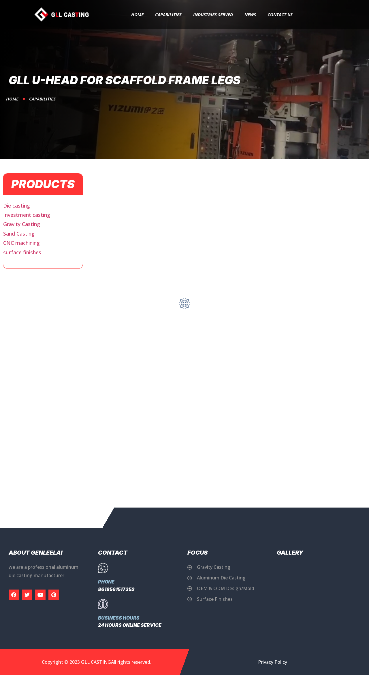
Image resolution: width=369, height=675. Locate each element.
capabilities (168, 14)
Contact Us (280, 14)
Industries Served (213, 14)
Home (137, 14)
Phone (106, 582)
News (250, 14)
